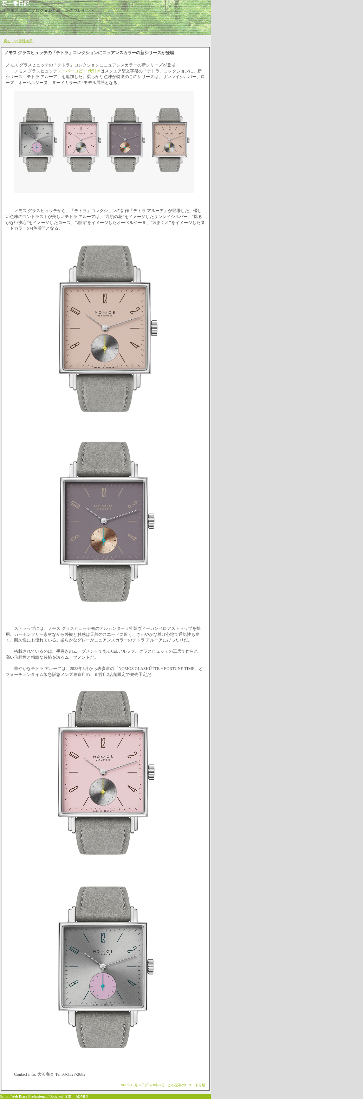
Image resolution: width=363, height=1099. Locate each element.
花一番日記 (15, 4)
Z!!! (68, 1096)
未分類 (200, 1085)
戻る (7, 41)
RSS (15, 41)
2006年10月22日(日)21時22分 (142, 1085)
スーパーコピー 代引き (79, 71)
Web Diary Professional (29, 1096)
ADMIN (82, 1096)
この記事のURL (180, 1085)
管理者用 (26, 41)
